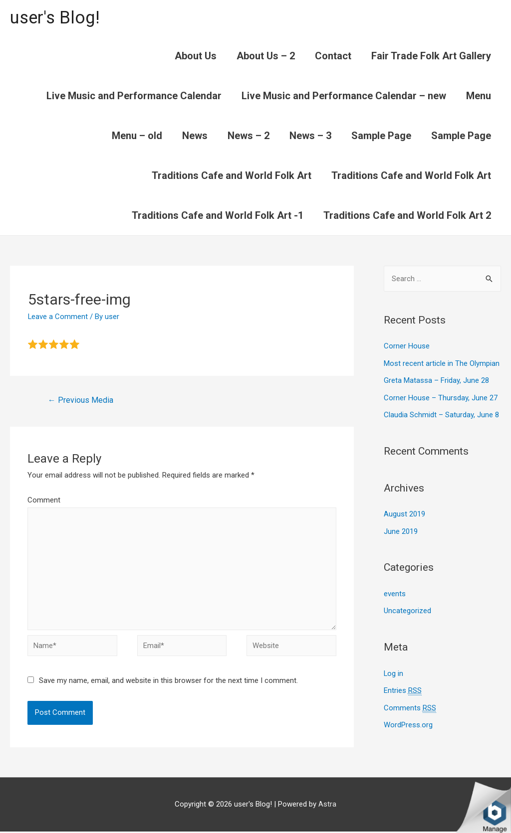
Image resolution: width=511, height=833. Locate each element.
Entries (403, 687)
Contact (333, 56)
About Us (196, 56)
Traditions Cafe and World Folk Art (231, 175)
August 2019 (404, 512)
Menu (478, 96)
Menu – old (137, 136)
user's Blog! (55, 17)
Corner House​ (407, 346)
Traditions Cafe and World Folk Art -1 (217, 215)
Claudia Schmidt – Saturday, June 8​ (441, 413)
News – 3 (310, 136)
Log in (394, 670)
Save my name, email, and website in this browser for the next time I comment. (168, 681)
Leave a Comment (58, 316)
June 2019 (401, 528)
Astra (327, 805)
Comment (43, 500)
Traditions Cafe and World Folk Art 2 (407, 215)
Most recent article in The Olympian (442, 362)
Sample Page (381, 136)
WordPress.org (408, 720)
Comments (410, 704)
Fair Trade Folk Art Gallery (431, 56)
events (395, 591)
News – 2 (248, 136)
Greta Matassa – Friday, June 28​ (436, 379)
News (195, 136)
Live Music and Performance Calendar (134, 96)
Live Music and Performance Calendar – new (344, 96)
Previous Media (80, 400)
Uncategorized (407, 608)
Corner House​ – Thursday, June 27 (441, 396)
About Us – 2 (266, 56)
